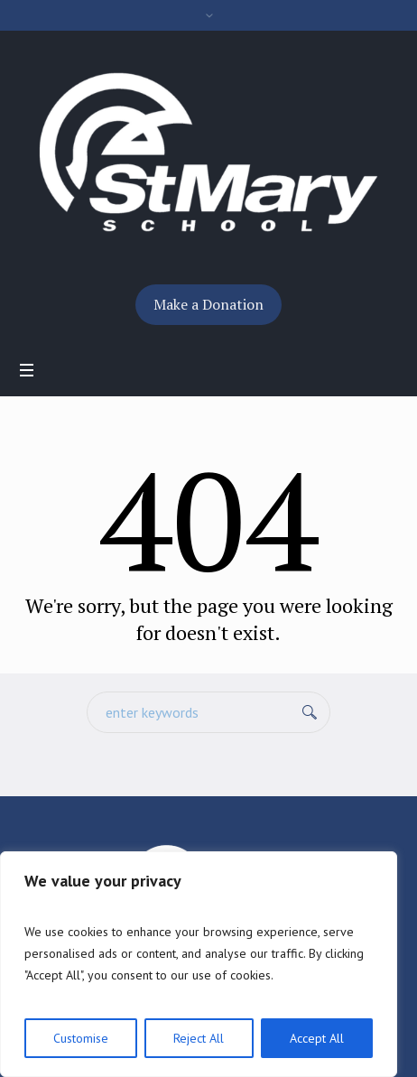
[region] (198, 964)
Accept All (317, 1038)
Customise (80, 1038)
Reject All (198, 1038)
